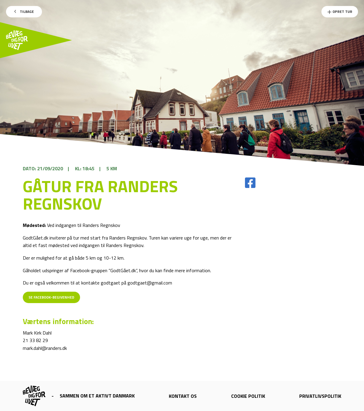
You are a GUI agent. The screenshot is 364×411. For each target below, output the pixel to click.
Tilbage (24, 11)
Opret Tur (339, 11)
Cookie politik (248, 396)
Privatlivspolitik (320, 396)
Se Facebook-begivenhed (51, 297)
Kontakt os (183, 396)
